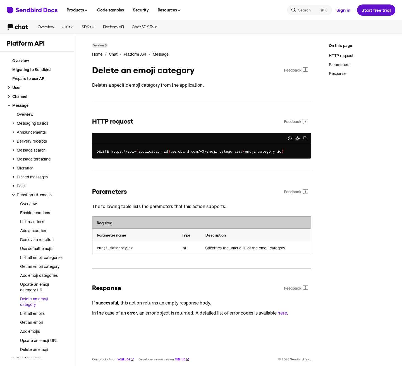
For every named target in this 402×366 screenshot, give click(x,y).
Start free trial (376, 10)
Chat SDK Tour (144, 26)
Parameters (339, 64)
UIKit (68, 26)
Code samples (110, 9)
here (282, 313)
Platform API (113, 26)
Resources (169, 9)
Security (141, 9)
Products (77, 9)
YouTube (125, 359)
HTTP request (341, 55)
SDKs (88, 26)
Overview (46, 26)
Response (337, 73)
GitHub (182, 359)
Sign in (343, 10)
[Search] (309, 10)
